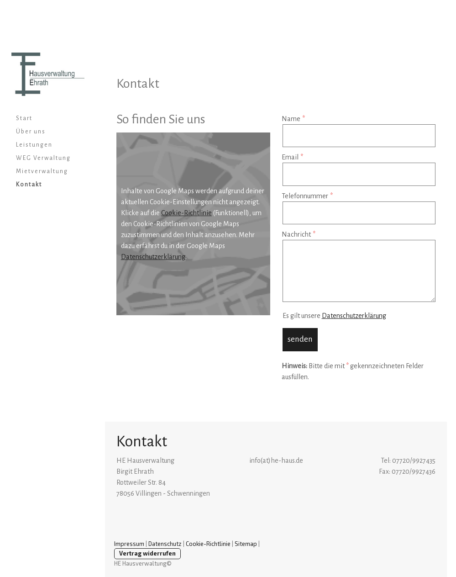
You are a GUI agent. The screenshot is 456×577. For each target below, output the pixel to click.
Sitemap (246, 543)
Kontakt (29, 184)
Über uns (31, 131)
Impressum (129, 543)
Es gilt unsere (334, 315)
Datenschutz (165, 543)
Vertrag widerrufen (147, 553)
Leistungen (34, 145)
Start (24, 118)
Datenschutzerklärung (153, 256)
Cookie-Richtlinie (186, 213)
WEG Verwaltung (43, 158)
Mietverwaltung (42, 171)
